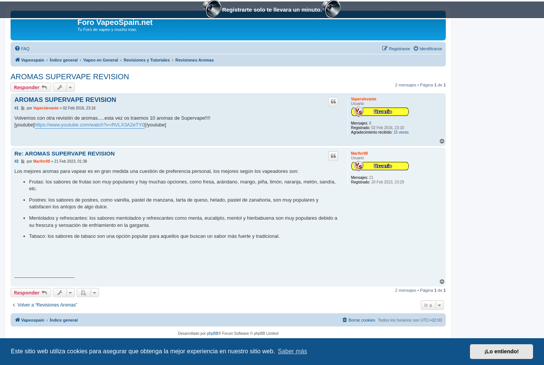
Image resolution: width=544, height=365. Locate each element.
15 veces (401, 132)
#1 (16, 108)
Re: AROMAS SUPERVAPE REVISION (64, 153)
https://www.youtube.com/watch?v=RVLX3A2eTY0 (90, 125)
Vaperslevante (363, 99)
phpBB (212, 333)
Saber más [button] (292, 351)
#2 (16, 161)
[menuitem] (21, 48)
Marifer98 (359, 153)
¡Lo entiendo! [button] (501, 351)
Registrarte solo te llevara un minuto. (272, 10)
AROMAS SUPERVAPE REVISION (70, 76)
